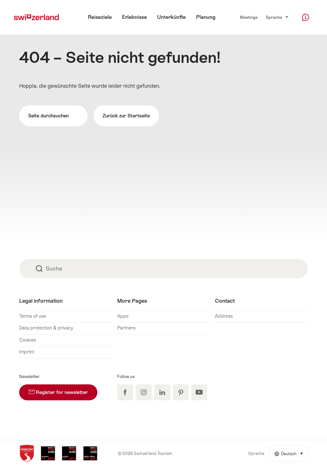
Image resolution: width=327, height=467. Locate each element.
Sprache (277, 17)
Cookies (27, 340)
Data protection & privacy (46, 327)
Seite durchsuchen (53, 116)
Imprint (26, 351)
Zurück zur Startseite (126, 115)
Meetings (249, 17)
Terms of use (32, 316)
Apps (122, 316)
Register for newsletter (63, 389)
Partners (126, 327)
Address (224, 316)
